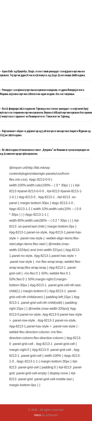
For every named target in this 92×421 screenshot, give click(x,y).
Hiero (37, 415)
